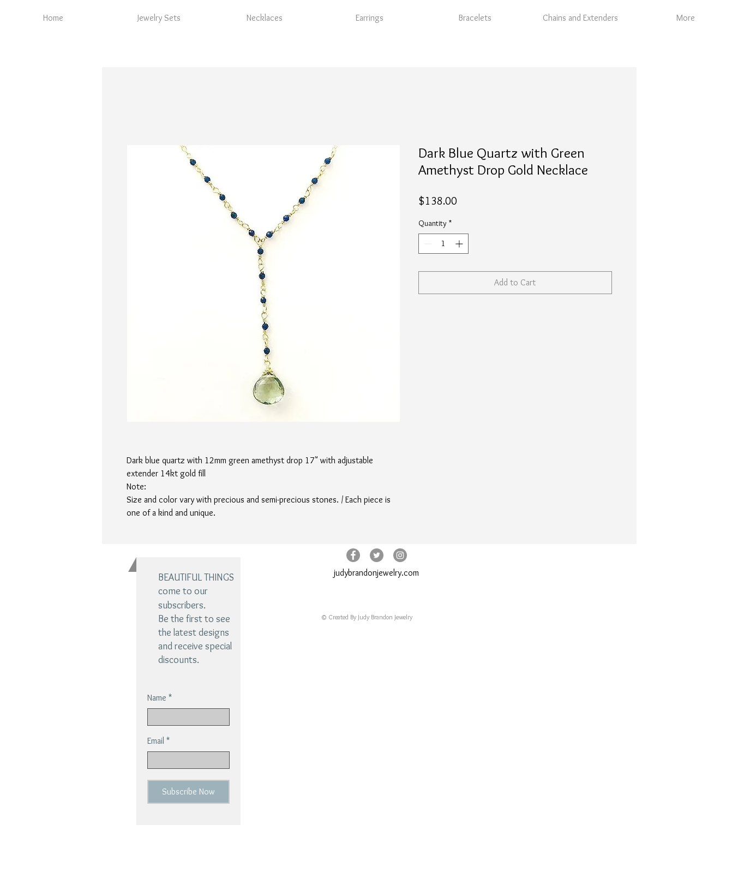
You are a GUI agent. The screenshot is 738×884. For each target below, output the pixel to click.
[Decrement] (427, 243)
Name (156, 698)
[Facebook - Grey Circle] (353, 555)
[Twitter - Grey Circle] (376, 555)
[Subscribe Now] (188, 792)
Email (155, 741)
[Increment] (460, 243)
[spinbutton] (443, 243)
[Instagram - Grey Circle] (400, 555)
